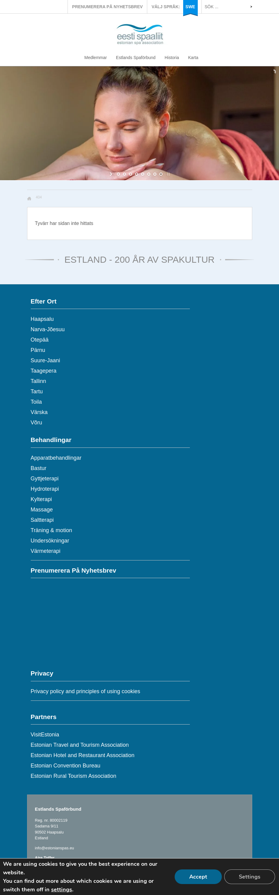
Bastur (39, 468)
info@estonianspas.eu (54, 848)
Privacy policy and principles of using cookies (85, 691)
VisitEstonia (45, 735)
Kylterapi (41, 499)
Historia (172, 57)
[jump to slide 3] (130, 174)
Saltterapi (42, 520)
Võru (36, 422)
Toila (36, 402)
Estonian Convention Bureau (65, 766)
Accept (198, 876)
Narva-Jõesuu (48, 329)
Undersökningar (50, 541)
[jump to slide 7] (155, 174)
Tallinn (38, 381)
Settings (249, 876)
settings (61, 889)
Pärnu (38, 350)
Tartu (37, 391)
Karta (193, 57)
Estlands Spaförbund (135, 57)
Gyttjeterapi (45, 479)
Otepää (40, 340)
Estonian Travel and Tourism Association (80, 745)
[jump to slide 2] (124, 174)
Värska (39, 412)
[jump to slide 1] (118, 174)
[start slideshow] (111, 174)
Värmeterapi (46, 551)
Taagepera (44, 371)
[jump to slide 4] (137, 174)
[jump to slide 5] (143, 174)
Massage (42, 510)
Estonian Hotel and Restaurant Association (82, 755)
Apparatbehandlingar (56, 458)
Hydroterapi (45, 489)
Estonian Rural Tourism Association (74, 776)
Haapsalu (42, 319)
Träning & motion (51, 530)
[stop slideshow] (168, 174)
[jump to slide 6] (149, 174)
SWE (190, 6)
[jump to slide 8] (161, 174)
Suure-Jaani (45, 360)
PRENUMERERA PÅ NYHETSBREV (107, 6)
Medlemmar (95, 57)
